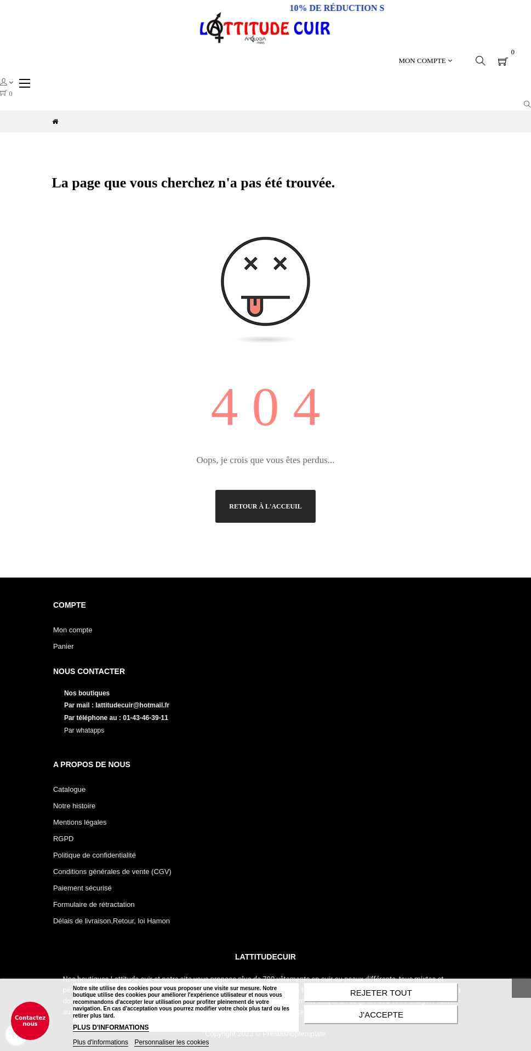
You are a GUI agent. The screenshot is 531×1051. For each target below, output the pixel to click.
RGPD (63, 839)
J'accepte (381, 1014)
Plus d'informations (100, 1042)
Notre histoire (74, 806)
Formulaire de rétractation (94, 904)
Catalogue (69, 789)
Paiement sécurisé (82, 888)
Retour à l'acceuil (265, 506)
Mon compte (73, 630)
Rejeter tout (381, 992)
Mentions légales (80, 822)
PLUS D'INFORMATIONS (111, 1027)
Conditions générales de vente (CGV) (112, 871)
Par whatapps (84, 730)
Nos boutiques (88, 693)
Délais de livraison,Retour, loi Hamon (111, 921)
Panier (63, 646)
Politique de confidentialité (94, 855)
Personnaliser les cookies (171, 1042)
